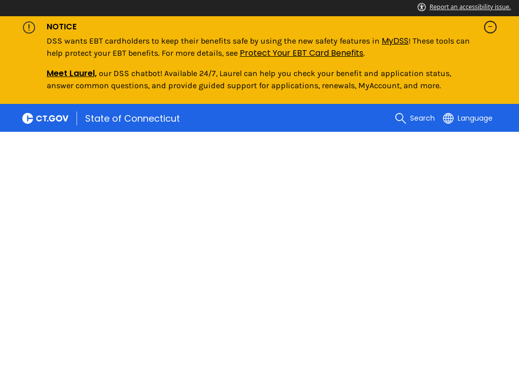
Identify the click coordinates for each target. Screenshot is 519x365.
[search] (415, 118)
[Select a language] (468, 118)
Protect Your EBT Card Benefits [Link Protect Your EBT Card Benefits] (301, 53)
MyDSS (395, 41)
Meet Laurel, (72, 73)
